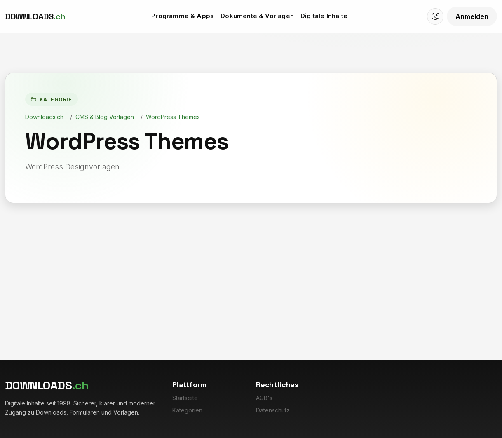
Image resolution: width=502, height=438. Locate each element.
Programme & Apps (182, 16)
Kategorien (187, 410)
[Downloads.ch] (35, 16)
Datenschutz (273, 410)
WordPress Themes (173, 116)
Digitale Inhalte (323, 16)
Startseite (185, 397)
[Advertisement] (251, 265)
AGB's (264, 397)
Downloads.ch (44, 116)
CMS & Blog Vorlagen (104, 116)
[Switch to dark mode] (435, 16)
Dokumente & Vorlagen (257, 16)
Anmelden (471, 16)
